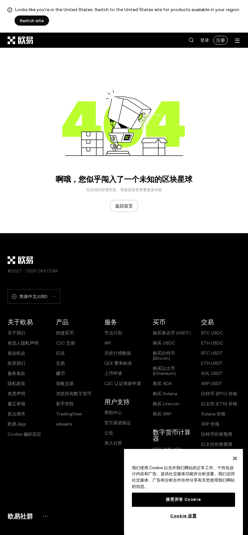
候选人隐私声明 (23, 342)
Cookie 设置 (183, 515)
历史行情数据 (117, 353)
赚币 (60, 373)
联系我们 (16, 363)
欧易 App (17, 423)
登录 (204, 40)
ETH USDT (212, 363)
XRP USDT (211, 383)
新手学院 (65, 403)
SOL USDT (212, 373)
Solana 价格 (213, 413)
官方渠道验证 (117, 422)
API (107, 342)
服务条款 (16, 373)
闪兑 (60, 353)
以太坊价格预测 (216, 444)
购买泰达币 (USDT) (172, 332)
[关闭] (235, 458)
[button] (191, 40)
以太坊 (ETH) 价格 (219, 403)
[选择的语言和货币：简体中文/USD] (34, 296)
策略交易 (65, 383)
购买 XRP (162, 413)
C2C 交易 (65, 342)
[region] (183, 492)
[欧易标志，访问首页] (21, 40)
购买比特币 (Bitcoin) (164, 356)
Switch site (32, 20)
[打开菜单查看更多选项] (237, 41)
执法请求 (16, 413)
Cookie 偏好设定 (24, 434)
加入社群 (113, 442)
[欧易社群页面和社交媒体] (45, 516)
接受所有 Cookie (183, 499)
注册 (220, 40)
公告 (108, 432)
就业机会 (16, 353)
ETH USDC (212, 342)
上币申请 (113, 373)
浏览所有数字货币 (73, 393)
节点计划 (113, 332)
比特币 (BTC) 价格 (219, 393)
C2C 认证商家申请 (122, 383)
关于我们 (16, 332)
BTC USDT (212, 353)
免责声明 (16, 393)
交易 (60, 363)
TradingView (69, 413)
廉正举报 (16, 403)
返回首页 (124, 205)
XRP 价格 (210, 423)
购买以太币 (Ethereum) (164, 371)
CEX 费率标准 (118, 363)
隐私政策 (16, 383)
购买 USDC (164, 342)
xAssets (64, 423)
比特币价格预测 (216, 434)
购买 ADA (162, 383)
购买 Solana (165, 393)
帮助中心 (113, 412)
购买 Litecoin (166, 403)
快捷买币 (65, 332)
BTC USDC (212, 332)
